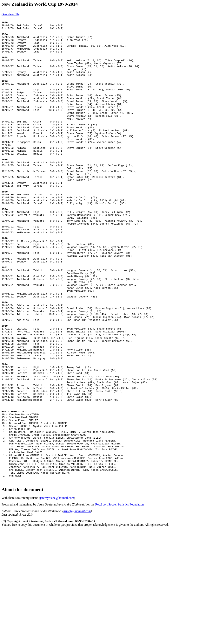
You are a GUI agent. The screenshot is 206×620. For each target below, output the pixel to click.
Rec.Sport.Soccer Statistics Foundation (119, 594)
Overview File (10, 14)
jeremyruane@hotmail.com (57, 588)
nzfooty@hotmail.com (77, 601)
